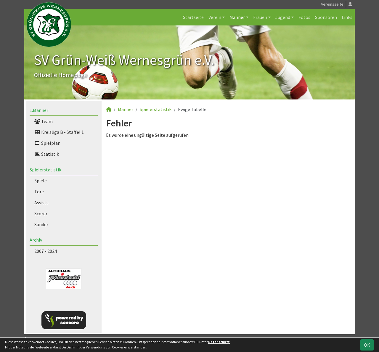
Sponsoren (326, 17)
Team (43, 121)
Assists (41, 202)
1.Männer (39, 110)
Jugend (282, 17)
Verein (214, 17)
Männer (237, 17)
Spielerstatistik (45, 170)
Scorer (40, 213)
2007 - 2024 (45, 251)
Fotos (304, 17)
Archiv (36, 240)
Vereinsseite (332, 4)
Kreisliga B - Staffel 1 (59, 132)
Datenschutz (219, 342)
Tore (39, 192)
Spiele (40, 181)
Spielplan (47, 143)
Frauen (260, 17)
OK (367, 345)
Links (347, 17)
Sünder (41, 224)
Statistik (46, 154)
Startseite (193, 17)
